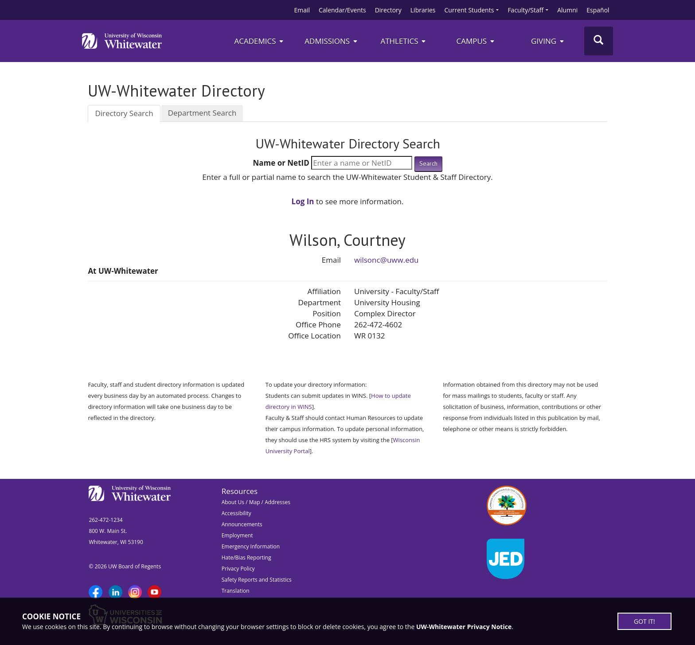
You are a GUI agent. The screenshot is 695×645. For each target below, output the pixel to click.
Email (302, 10)
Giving (548, 41)
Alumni (567, 10)
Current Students (469, 10)
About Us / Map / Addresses (256, 502)
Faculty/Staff (525, 10)
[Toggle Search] (598, 41)
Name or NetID (281, 163)
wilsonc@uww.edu (386, 260)
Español (597, 10)
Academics (259, 41)
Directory (388, 10)
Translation (236, 590)
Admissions (331, 41)
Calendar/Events (342, 10)
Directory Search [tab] (124, 113)
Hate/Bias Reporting (246, 557)
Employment (237, 535)
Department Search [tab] (202, 113)
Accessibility (236, 513)
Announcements (242, 524)
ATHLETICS (403, 41)
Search (428, 163)
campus (475, 41)
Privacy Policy (238, 568)
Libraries (423, 10)
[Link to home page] (122, 40)
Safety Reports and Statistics (257, 579)
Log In (303, 201)
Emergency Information (251, 546)
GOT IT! (644, 621)
